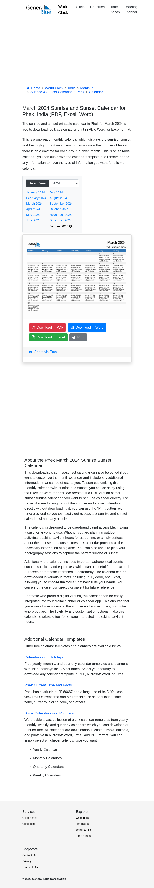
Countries (97, 7)
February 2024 (36, 198)
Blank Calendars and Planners (49, 713)
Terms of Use (30, 867)
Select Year (37, 183)
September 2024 (61, 203)
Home (33, 88)
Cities (80, 7)
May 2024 (33, 214)
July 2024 (56, 192)
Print (78, 337)
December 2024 (61, 220)
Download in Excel (48, 337)
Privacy (27, 861)
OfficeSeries (30, 817)
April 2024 (33, 209)
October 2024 (59, 209)
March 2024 (34, 203)
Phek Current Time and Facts (48, 685)
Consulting (28, 823)
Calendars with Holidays (43, 657)
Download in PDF (47, 327)
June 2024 (33, 220)
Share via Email (43, 352)
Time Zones (115, 9)
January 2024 (35, 192)
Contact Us (29, 855)
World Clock (63, 9)
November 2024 (61, 214)
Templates (82, 823)
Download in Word (87, 327)
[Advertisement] (77, 51)
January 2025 (61, 226)
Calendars (82, 817)
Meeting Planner (131, 9)
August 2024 (58, 198)
